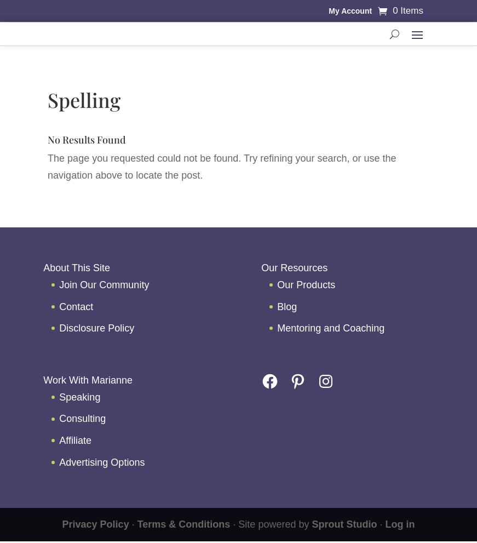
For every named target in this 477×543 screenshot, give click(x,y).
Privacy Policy (95, 524)
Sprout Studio (344, 524)
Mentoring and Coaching (330, 328)
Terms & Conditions (184, 524)
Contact (76, 306)
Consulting (82, 418)
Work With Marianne (88, 380)
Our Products (306, 284)
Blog (287, 306)
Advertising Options (102, 462)
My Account (350, 11)
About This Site (76, 267)
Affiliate (75, 440)
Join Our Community (104, 284)
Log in (400, 524)
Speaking (79, 397)
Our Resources (294, 267)
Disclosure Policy (96, 328)
